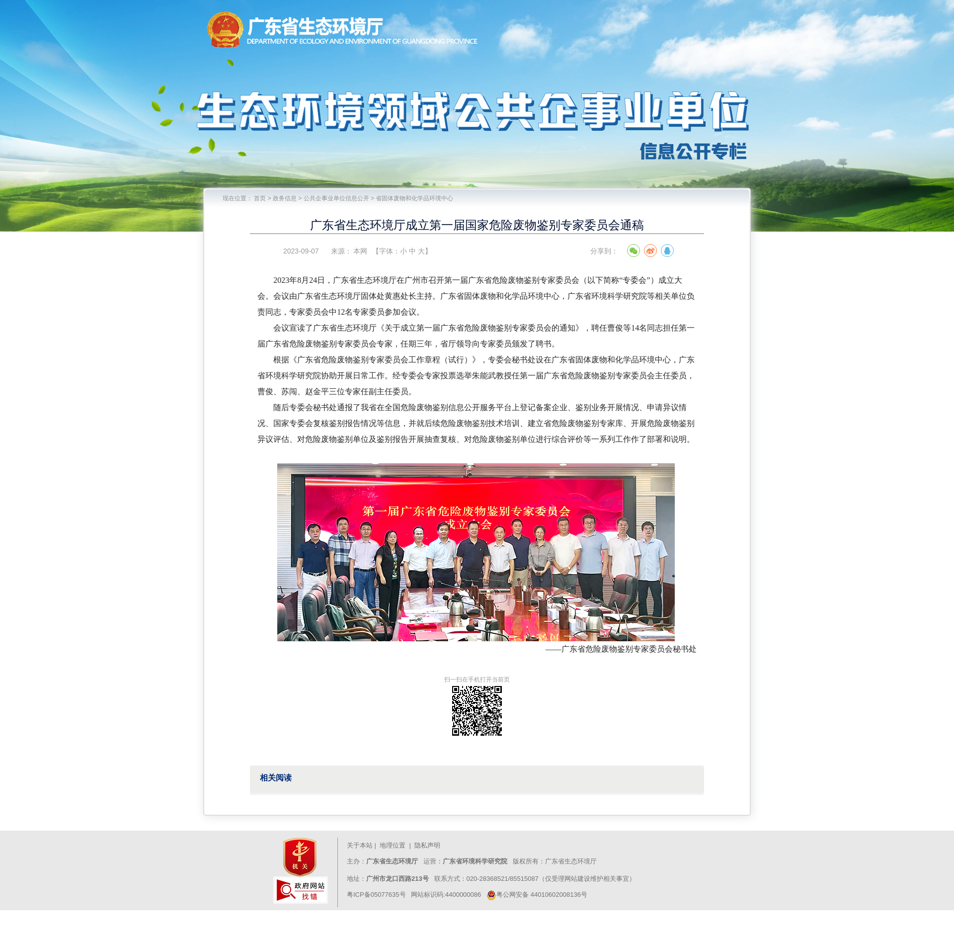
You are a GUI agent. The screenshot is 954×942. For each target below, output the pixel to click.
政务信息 (285, 198)
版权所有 (525, 861)
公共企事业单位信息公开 (336, 198)
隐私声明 (428, 845)
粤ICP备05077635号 (376, 894)
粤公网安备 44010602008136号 (536, 894)
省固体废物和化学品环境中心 (414, 198)
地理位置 (392, 845)
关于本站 (360, 845)
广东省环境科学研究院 (475, 861)
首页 (260, 198)
